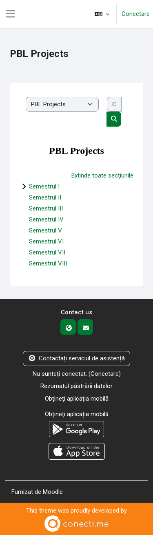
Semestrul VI (46, 241)
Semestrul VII (47, 252)
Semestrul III (46, 208)
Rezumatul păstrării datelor (76, 386)
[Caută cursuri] (114, 104)
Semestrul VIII (48, 263)
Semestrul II (45, 197)
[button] (102, 14)
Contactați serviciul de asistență (76, 358)
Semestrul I (44, 186)
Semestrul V (45, 230)
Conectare (136, 14)
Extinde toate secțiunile (102, 175)
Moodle (53, 492)
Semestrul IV (46, 219)
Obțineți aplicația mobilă (77, 398)
